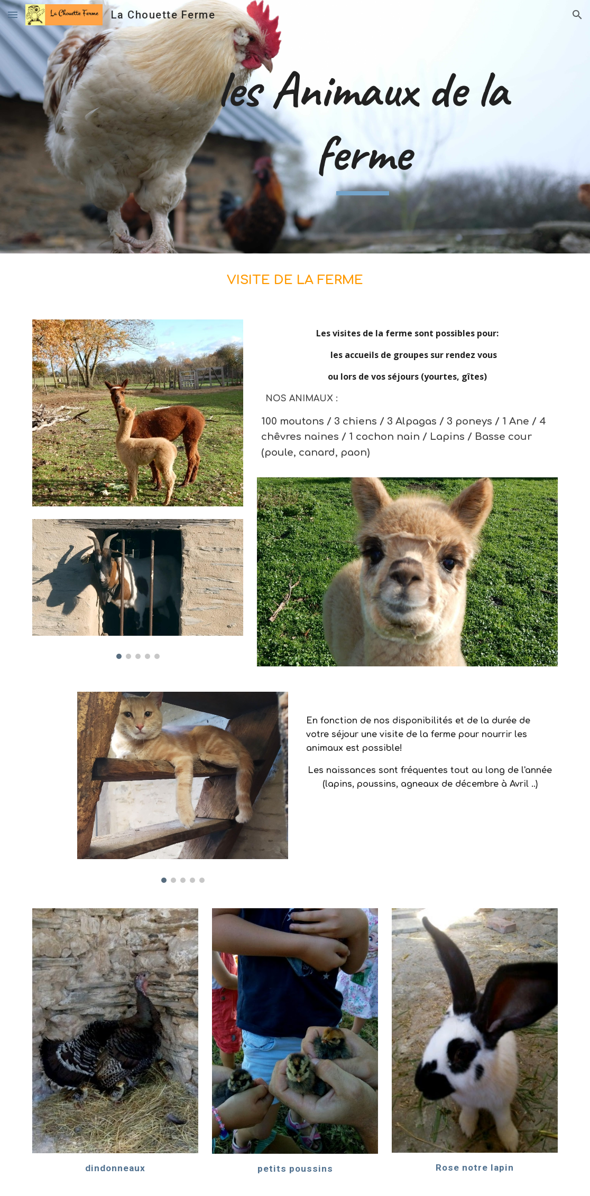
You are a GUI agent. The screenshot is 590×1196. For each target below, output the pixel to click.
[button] (12, 14)
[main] (362, 127)
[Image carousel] (138, 589)
